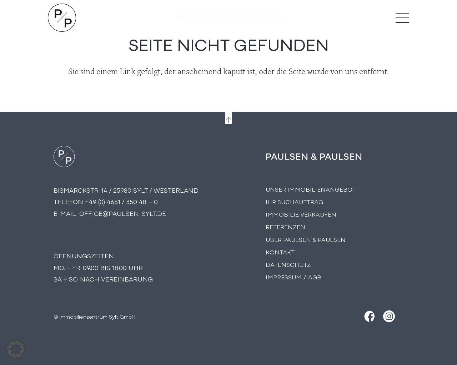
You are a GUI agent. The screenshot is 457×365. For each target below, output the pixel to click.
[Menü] (402, 18)
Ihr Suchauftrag (294, 201)
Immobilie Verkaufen (301, 214)
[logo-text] (228, 17)
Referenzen (285, 226)
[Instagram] (389, 316)
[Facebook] (369, 316)
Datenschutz (288, 264)
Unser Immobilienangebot (311, 189)
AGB (314, 277)
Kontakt (280, 252)
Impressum (284, 277)
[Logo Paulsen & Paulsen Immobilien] (62, 18)
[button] (15, 349)
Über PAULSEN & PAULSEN (306, 239)
